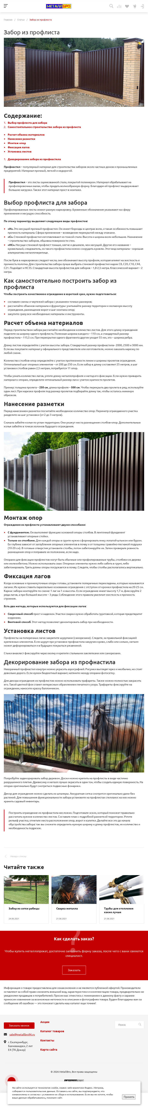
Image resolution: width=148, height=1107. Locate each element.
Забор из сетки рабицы (24, 908)
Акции (44, 1022)
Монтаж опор (17, 143)
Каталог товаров (52, 1031)
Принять (129, 1096)
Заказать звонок (19, 1025)
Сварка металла (67, 908)
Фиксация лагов (18, 147)
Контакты (47, 1040)
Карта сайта (48, 1049)
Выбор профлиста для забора (27, 122)
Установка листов (19, 151)
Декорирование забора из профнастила (34, 159)
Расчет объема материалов (26, 134)
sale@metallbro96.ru (22, 1034)
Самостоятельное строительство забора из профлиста (44, 126)
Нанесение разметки (21, 138)
